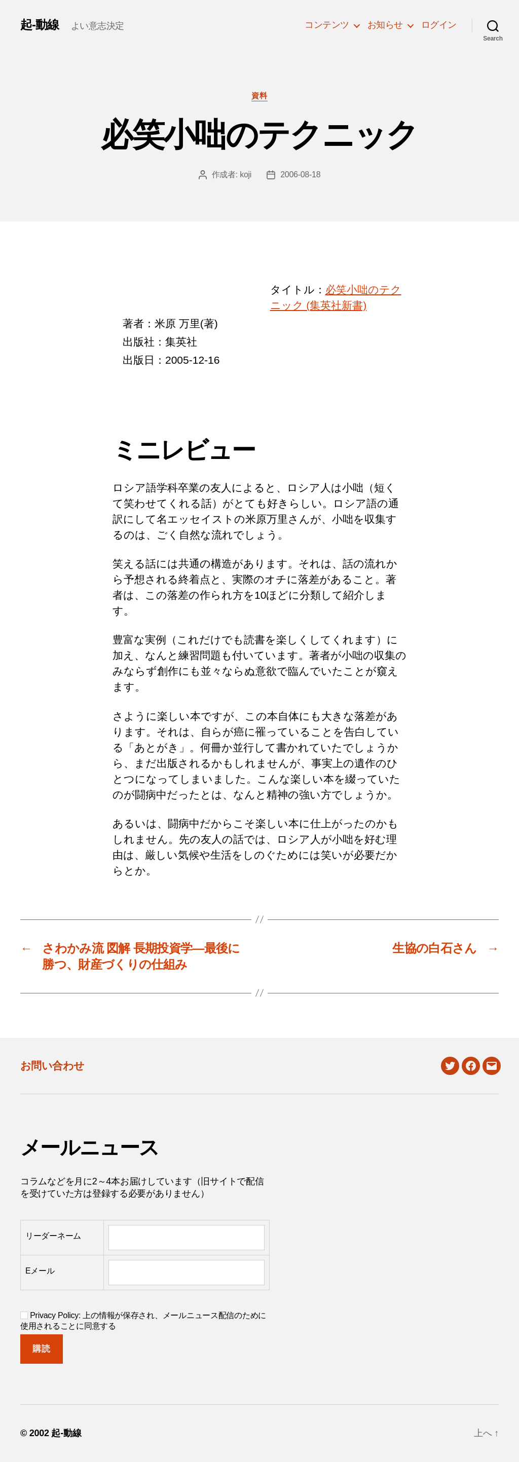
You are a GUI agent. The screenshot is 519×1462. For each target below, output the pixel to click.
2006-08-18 (300, 174)
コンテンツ (327, 25)
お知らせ (385, 25)
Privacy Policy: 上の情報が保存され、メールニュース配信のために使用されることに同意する (143, 1320)
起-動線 (39, 25)
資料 (259, 95)
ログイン (439, 25)
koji (245, 174)
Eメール (40, 1270)
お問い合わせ (52, 1065)
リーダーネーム (53, 1236)
